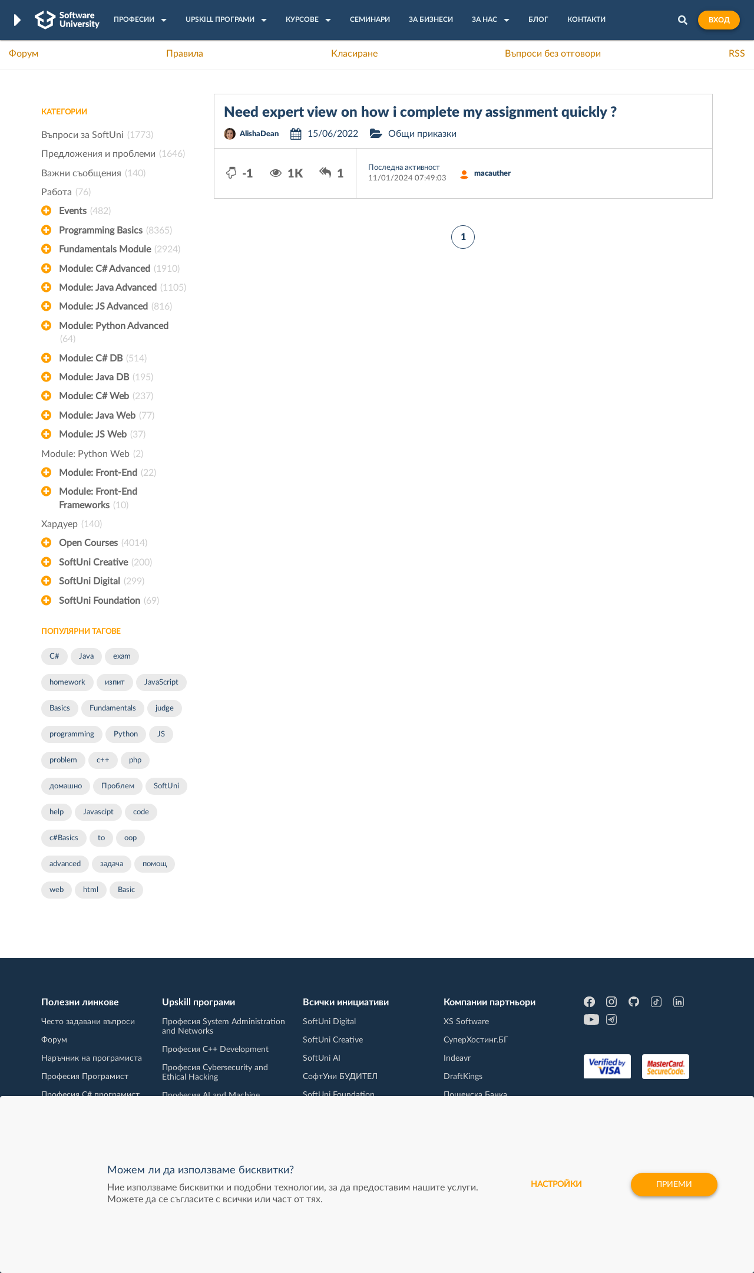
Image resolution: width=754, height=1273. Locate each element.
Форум (23, 53)
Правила (184, 53)
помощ (155, 864)
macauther (492, 173)
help (56, 812)
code (141, 812)
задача (111, 864)
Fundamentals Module (119, 249)
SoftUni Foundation (109, 600)
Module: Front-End (107, 472)
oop (130, 838)
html (90, 890)
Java (86, 656)
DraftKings (463, 1077)
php (135, 760)
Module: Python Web (92, 454)
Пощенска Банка (475, 1095)
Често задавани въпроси (88, 1022)
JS (161, 734)
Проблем (117, 786)
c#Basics (63, 838)
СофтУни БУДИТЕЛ (340, 1077)
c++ (103, 760)
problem (63, 760)
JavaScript (161, 682)
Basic (126, 890)
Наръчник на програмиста (91, 1058)
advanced (65, 864)
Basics (59, 708)
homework (67, 682)
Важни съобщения (93, 173)
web (56, 890)
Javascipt (98, 812)
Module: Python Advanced (113, 333)
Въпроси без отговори (553, 53)
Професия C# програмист (90, 1095)
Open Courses (103, 543)
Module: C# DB (103, 358)
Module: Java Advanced (122, 287)
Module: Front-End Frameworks (98, 499)
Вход (719, 20)
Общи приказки (422, 134)
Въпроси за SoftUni (97, 135)
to (101, 838)
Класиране (354, 53)
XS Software (466, 1022)
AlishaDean (259, 134)
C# (54, 656)
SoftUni (166, 786)
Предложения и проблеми (113, 153)
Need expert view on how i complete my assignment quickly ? (420, 113)
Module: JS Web (102, 434)
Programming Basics (115, 230)
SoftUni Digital (101, 581)
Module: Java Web (106, 415)
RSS (737, 53)
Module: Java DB (106, 377)
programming (71, 734)
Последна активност (404, 168)
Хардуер (71, 524)
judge (165, 708)
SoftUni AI (321, 1058)
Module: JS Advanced (115, 306)
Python (126, 734)
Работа (66, 192)
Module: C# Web (106, 396)
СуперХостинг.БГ (476, 1040)
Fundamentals (113, 708)
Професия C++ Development (215, 1049)
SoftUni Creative (105, 562)
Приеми (674, 1184)
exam (122, 656)
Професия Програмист (84, 1077)
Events (85, 211)
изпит (115, 682)
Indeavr (457, 1058)
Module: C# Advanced (119, 268)
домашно (65, 786)
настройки (556, 1184)
